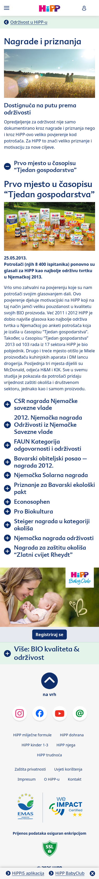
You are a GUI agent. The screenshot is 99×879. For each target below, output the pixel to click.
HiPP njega (65, 744)
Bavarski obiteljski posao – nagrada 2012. (50, 462)
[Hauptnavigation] (7, 8)
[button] (84, 8)
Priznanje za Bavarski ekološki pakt (54, 488)
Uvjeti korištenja (68, 769)
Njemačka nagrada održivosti (54, 538)
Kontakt (74, 779)
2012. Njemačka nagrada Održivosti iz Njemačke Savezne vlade (48, 424)
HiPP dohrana (72, 734)
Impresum (27, 779)
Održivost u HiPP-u (28, 22)
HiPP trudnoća (49, 754)
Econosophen (32, 501)
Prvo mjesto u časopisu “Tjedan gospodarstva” (45, 166)
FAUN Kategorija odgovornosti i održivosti (47, 445)
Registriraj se (49, 634)
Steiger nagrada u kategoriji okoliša (52, 524)
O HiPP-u (52, 779)
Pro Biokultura (33, 511)
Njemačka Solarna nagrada (51, 475)
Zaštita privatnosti (30, 769)
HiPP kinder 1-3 (35, 744)
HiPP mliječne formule (32, 734)
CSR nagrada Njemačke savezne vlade (46, 404)
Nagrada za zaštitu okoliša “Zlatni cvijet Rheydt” (50, 551)
